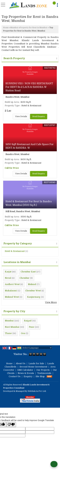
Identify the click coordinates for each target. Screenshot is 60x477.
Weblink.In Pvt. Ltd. (37, 391)
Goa (23, 333)
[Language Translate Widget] (37, 347)
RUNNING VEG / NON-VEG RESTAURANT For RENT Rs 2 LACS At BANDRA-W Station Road (29, 87)
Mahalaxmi (11, 290)
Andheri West (12, 284)
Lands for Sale (36, 363)
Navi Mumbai (12, 327)
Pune (31, 327)
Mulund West (12, 297)
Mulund (32, 284)
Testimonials (44, 373)
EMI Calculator (25, 370)
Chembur (24, 278)
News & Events (26, 373)
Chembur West (33, 290)
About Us (20, 363)
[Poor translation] (11, 424)
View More (51, 302)
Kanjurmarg (33, 297)
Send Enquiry (38, 116)
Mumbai (14, 27)
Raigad (27, 320)
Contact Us (14, 376)
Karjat (8, 271)
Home (6, 27)
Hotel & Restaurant (15, 251)
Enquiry (28, 376)
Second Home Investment (33, 366)
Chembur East (28, 271)
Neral (8, 278)
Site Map (40, 376)
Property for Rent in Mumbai (33, 27)
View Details (21, 116)
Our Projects (43, 370)
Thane (8, 333)
